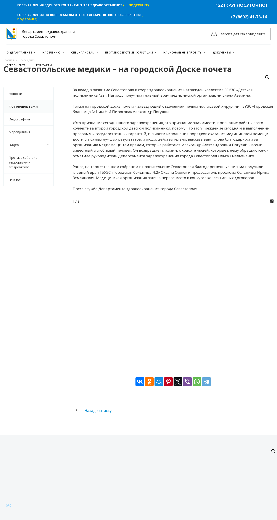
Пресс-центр (16, 65)
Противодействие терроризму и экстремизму (23, 162)
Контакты (44, 65)
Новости (15, 93)
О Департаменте (19, 52)
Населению (51, 52)
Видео (31, 144)
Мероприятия (19, 132)
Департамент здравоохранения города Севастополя (41, 34)
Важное (15, 180)
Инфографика (19, 119)
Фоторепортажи (23, 106)
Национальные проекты (182, 52)
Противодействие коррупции (129, 52)
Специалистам (83, 52)
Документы (222, 52)
